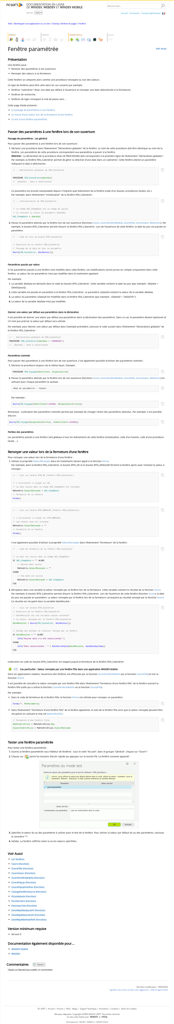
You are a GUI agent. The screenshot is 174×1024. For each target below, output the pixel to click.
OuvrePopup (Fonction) (23, 890)
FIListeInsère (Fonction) (23, 909)
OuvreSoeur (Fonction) (23, 881)
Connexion (134, 13)
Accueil (124, 13)
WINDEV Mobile (19, 957)
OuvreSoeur (142, 223)
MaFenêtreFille (55, 721)
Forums (60, 1008)
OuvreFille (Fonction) (22, 877)
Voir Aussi (161, 48)
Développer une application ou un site (32, 23)
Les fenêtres (17, 867)
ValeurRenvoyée (41, 463)
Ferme (105, 463)
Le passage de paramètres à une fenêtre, (33, 109)
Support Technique (88, 1008)
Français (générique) (150, 13)
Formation (103, 1008)
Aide (10, 23)
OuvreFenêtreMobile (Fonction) (27, 886)
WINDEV (15, 962)
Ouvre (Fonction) (20, 872)
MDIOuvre (155, 223)
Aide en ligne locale (159, 998)
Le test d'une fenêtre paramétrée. (29, 119)
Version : (30, 12)
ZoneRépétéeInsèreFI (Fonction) (28, 923)
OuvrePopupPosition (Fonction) (27, 895)
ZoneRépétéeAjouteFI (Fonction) (28, 918)
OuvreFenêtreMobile (112, 223)
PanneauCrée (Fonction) (24, 914)
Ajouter (38, 973)
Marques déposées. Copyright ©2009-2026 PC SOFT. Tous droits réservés (87, 1014)
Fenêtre (82, 23)
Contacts (115, 1008)
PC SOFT (41, 1008)
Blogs (74, 1008)
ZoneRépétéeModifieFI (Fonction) (28, 928)
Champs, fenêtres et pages (64, 23)
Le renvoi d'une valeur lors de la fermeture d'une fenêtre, (42, 114)
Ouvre (96, 223)
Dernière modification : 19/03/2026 (152, 995)
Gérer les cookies (129, 1008)
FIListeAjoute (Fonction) (23, 904)
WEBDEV (90, 1022)
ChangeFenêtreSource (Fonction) (28, 900)
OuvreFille (129, 223)
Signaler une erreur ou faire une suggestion (129, 998)
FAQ (68, 1008)
